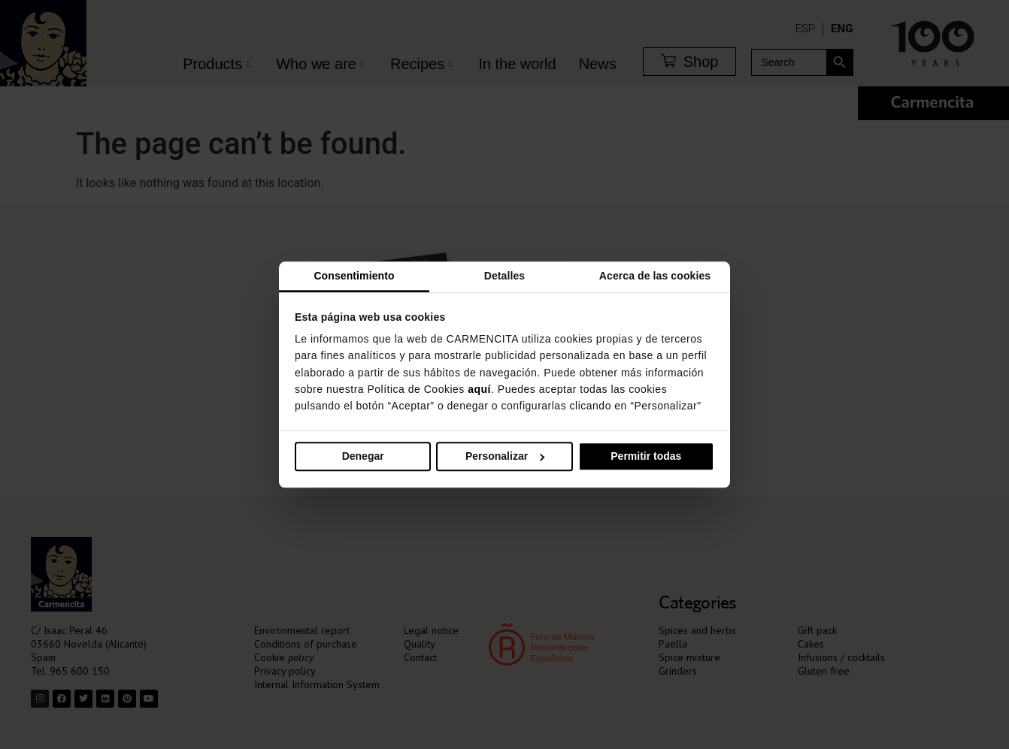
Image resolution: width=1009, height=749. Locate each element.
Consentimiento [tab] (354, 276)
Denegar (363, 456)
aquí (479, 389)
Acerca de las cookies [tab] (655, 276)
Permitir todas (646, 456)
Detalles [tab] (505, 276)
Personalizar (505, 456)
